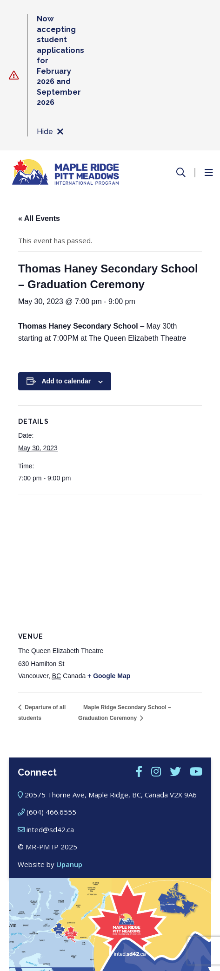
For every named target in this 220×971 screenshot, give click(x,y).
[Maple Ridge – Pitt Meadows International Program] (65, 172)
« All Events (39, 218)
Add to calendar (66, 381)
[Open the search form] (181, 172)
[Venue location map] (110, 561)
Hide (50, 132)
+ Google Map (108, 676)
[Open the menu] (208, 172)
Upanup (69, 864)
